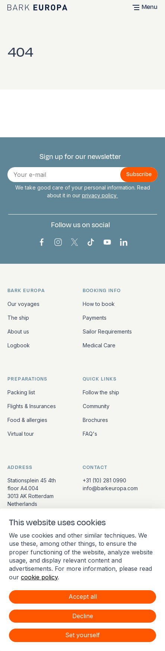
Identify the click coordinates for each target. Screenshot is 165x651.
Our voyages (23, 304)
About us (18, 331)
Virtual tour (20, 434)
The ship (18, 317)
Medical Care (99, 345)
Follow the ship (101, 392)
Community (96, 406)
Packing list (21, 392)
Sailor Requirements (107, 331)
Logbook (18, 345)
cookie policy (39, 577)
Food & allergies (27, 420)
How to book (99, 304)
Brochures (95, 420)
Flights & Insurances (31, 406)
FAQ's (90, 434)
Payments (95, 317)
